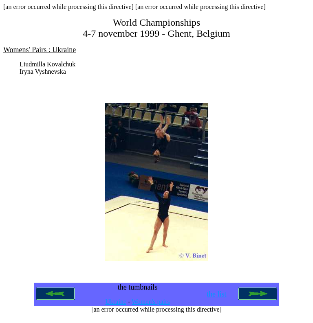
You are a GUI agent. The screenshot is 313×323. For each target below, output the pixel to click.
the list (217, 297)
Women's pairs (151, 304)
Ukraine (115, 304)
